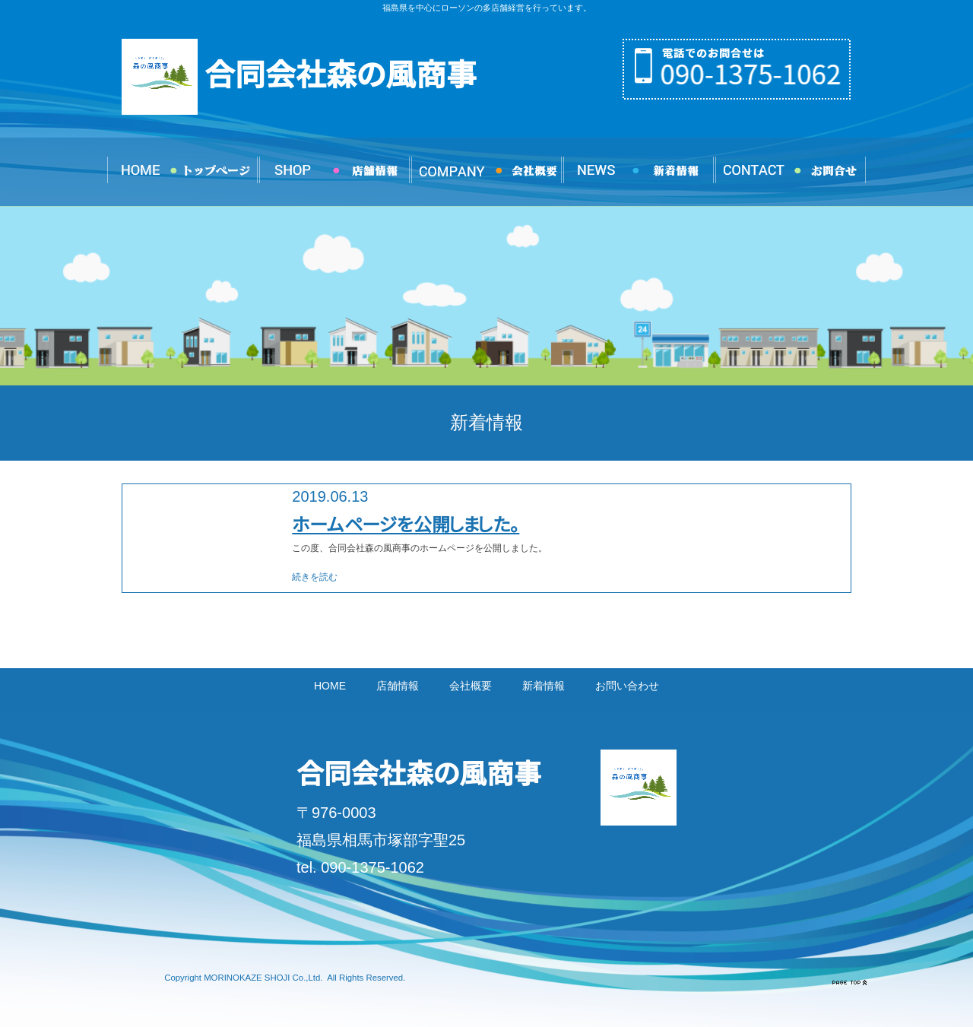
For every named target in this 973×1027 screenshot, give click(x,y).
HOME (330, 686)
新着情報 (543, 686)
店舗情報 (397, 686)
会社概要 (470, 686)
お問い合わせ (627, 686)
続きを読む (315, 577)
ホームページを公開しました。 (405, 524)
